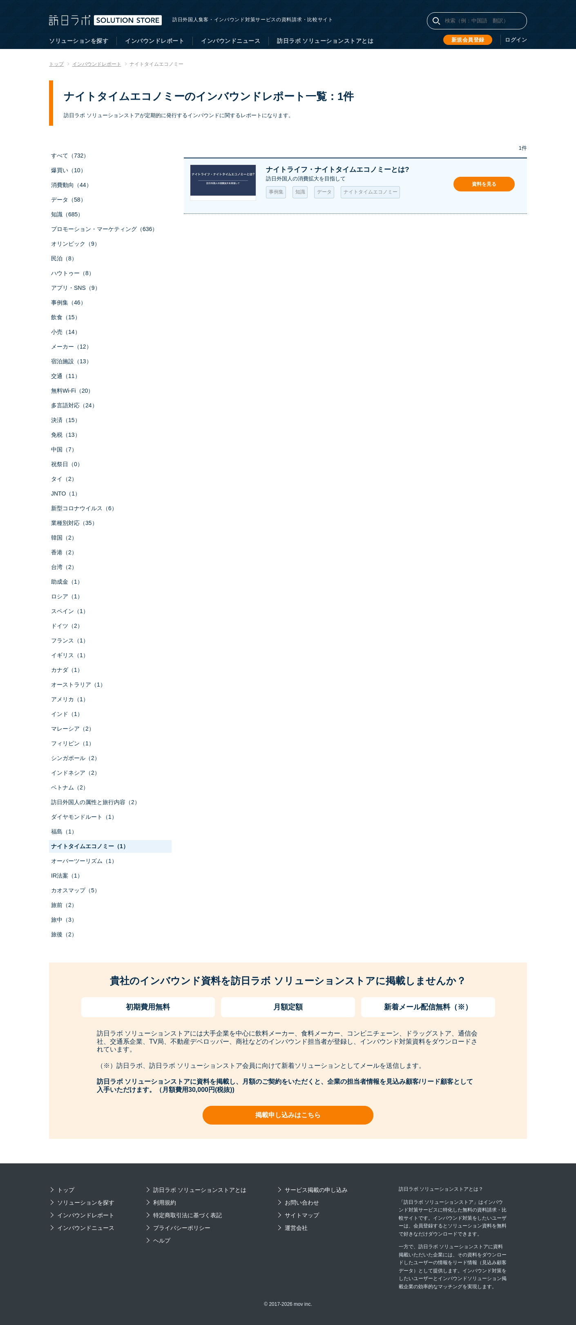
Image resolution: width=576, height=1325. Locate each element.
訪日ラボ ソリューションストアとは (325, 41)
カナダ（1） (67, 670)
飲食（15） (65, 317)
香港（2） (64, 552)
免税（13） (65, 434)
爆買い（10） (68, 170)
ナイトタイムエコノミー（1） (90, 846)
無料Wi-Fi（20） (72, 390)
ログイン (517, 40)
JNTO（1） (65, 493)
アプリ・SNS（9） (75, 288)
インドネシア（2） (75, 772)
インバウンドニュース (230, 41)
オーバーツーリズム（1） (84, 861)
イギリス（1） (70, 655)
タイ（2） (64, 479)
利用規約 (164, 1202)
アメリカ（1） (70, 699)
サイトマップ (302, 1215)
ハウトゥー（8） (72, 273)
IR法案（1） (67, 875)
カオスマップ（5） (75, 890)
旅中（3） (64, 919)
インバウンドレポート (154, 41)
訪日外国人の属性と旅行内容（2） (95, 802)
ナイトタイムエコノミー (370, 192)
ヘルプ (161, 1240)
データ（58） (68, 199)
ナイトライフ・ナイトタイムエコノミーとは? (341, 170)
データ (324, 192)
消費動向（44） (71, 185)
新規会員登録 (469, 39)
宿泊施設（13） (71, 361)
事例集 (276, 192)
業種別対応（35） (74, 523)
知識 (300, 192)
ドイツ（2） (67, 625)
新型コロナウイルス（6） (84, 508)
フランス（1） (70, 640)
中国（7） (64, 449)
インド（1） (67, 714)
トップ (65, 1190)
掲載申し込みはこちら (288, 1115)
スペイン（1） (70, 611)
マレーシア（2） (72, 728)
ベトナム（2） (70, 787)
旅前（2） (64, 905)
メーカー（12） (71, 346)
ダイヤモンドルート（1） (84, 817)
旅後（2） (64, 934)
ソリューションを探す (78, 41)
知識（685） (67, 214)
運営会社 (296, 1228)
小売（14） (65, 332)
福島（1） (64, 831)
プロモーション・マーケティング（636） (104, 229)
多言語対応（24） (74, 405)
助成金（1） (67, 581)
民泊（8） (64, 258)
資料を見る (484, 184)
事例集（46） (68, 302)
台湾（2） (64, 567)
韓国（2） (64, 537)
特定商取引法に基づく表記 (187, 1215)
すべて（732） (70, 155)
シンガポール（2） (75, 758)
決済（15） (65, 420)
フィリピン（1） (72, 743)
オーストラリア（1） (78, 684)
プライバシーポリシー (181, 1228)
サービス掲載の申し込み (316, 1190)
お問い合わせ (302, 1202)
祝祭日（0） (67, 464)
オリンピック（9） (75, 243)
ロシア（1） (67, 596)
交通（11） (65, 376)
